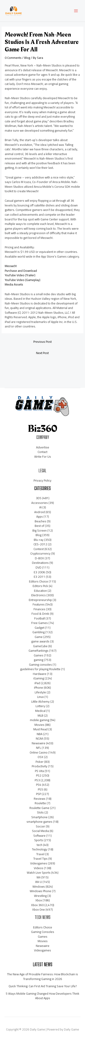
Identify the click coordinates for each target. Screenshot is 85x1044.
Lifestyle (40, 692)
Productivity (39, 766)
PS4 (38, 785)
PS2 (38, 775)
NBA (39, 734)
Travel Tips (40, 858)
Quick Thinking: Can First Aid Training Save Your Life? (43, 986)
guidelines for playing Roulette (40, 669)
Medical (40, 711)
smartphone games (39, 822)
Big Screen (39, 530)
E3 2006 (39, 572)
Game (39, 637)
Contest (39, 549)
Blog (27, 58)
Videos (38, 868)
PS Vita (39, 771)
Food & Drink (40, 614)
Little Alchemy (40, 701)
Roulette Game (39, 808)
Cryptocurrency (40, 553)
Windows (38, 886)
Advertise (42, 447)
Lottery (40, 706)
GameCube (40, 646)
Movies (39, 725)
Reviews (39, 799)
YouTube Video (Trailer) (20, 275)
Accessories (39, 503)
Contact (42, 452)
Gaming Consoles (42, 932)
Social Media (40, 831)
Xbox (38, 900)
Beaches (40, 521)
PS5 (40, 789)
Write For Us (42, 456)
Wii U (38, 882)
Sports (38, 840)
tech (39, 845)
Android (39, 512)
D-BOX (39, 558)
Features (39, 604)
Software (39, 835)
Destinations (40, 563)
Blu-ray (39, 540)
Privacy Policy (42, 480)
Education (40, 591)
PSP (38, 794)
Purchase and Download (21, 271)
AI (40, 507)
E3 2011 (39, 577)
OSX (40, 757)
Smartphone (39, 817)
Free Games (39, 623)
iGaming (38, 678)
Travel (40, 854)
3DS (38, 498)
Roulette (40, 803)
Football (39, 618)
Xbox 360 (37, 905)
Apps (39, 516)
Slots (40, 812)
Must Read (40, 729)
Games (38, 655)
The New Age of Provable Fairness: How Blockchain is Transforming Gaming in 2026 (42, 976)
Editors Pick (40, 586)
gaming (38, 660)
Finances (39, 609)
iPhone (38, 687)
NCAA (39, 738)
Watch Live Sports (39, 872)
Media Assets (14, 284)
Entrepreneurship (40, 600)
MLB (40, 715)
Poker (40, 762)
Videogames (38, 863)
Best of (39, 526)
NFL (38, 748)
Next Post (42, 353)
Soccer (40, 826)
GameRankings (39, 650)
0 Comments (13, 58)
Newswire (38, 743)
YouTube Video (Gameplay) (22, 280)
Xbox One (38, 909)
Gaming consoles (40, 664)
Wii (38, 877)
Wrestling (40, 896)
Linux (40, 697)
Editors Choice (38, 581)
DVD (38, 567)
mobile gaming (39, 720)
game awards (40, 641)
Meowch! (11, 266)
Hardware (39, 674)
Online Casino (39, 752)
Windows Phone (40, 891)
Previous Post (42, 342)
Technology (39, 849)
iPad (37, 683)
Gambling (38, 632)
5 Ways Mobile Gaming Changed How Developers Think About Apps (42, 996)
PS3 (37, 780)
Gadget (39, 628)
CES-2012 (40, 544)
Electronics (38, 595)
